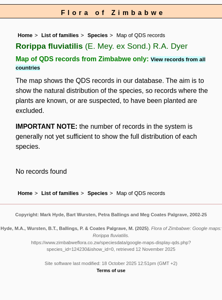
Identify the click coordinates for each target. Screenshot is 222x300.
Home (25, 35)
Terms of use (111, 270)
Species (98, 35)
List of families (60, 35)
